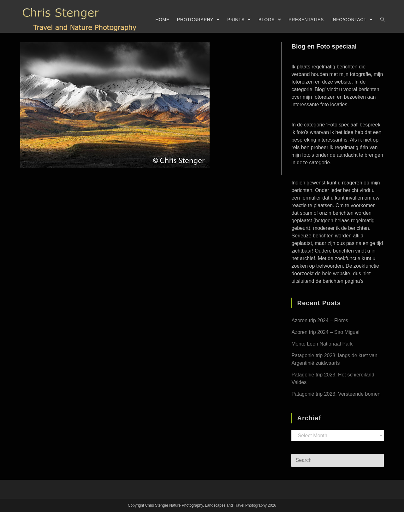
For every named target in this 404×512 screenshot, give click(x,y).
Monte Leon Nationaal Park (322, 343)
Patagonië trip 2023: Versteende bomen (335, 394)
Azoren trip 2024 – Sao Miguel (325, 332)
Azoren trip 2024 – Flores (319, 320)
